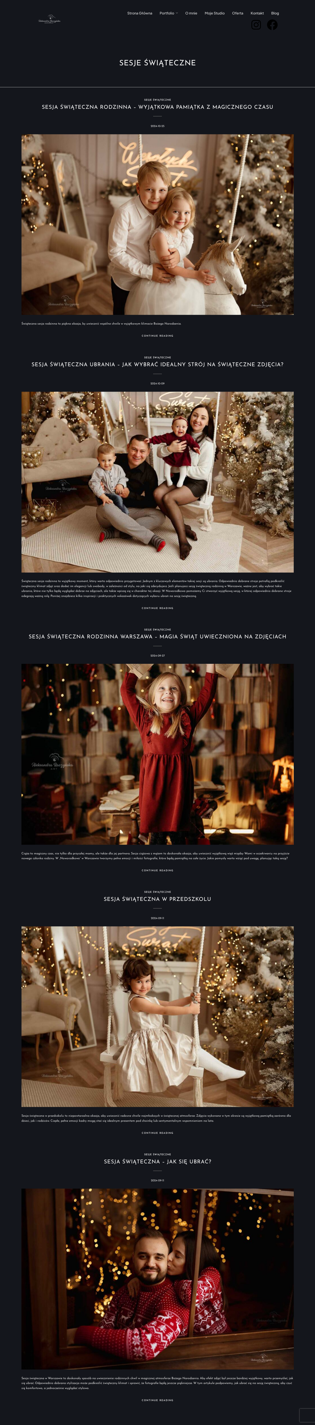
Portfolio (167, 13)
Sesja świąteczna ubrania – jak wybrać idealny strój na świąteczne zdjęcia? (158, 365)
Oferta (237, 13)
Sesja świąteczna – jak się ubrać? (157, 1162)
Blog (275, 13)
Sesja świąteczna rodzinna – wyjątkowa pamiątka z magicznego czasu (157, 107)
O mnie (191, 13)
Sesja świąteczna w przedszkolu (157, 899)
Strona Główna (139, 13)
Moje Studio (215, 13)
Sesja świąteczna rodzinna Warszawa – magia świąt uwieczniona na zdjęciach (158, 637)
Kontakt (257, 13)
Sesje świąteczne (157, 100)
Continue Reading (157, 336)
